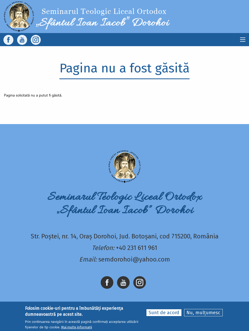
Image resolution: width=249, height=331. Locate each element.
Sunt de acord (164, 313)
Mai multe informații (76, 327)
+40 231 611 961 (136, 248)
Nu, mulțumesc (203, 313)
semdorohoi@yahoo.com (134, 259)
